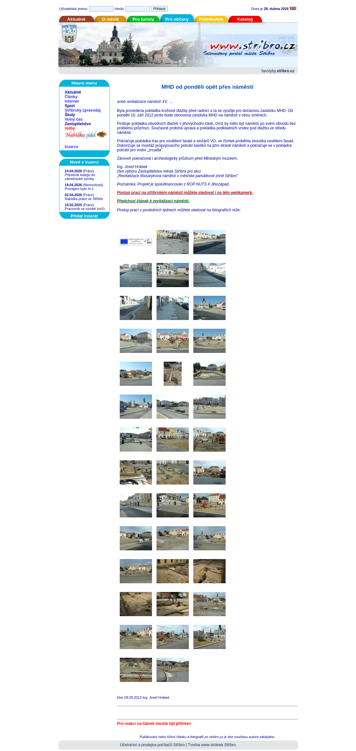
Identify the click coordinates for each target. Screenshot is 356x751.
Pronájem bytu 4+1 (79, 189)
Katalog (245, 19)
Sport (70, 106)
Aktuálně (76, 19)
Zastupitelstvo (78, 124)
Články (71, 97)
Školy (70, 115)
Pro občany (177, 19)
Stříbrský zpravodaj (83, 110)
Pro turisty (143, 19)
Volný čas (74, 119)
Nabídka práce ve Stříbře (84, 199)
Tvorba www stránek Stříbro (212, 745)
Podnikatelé (211, 19)
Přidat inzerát (84, 216)
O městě (110, 19)
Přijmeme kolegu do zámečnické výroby (80, 177)
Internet (72, 101)
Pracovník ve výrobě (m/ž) (85, 209)
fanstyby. (277, 71)
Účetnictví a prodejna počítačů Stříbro (152, 745)
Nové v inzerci (84, 162)
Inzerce (71, 147)
